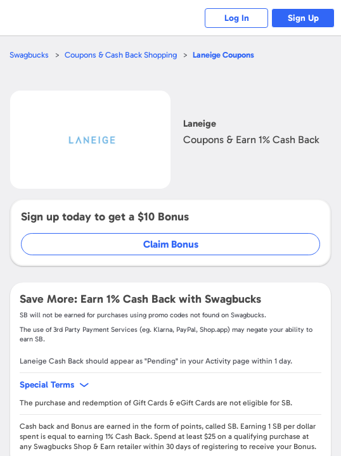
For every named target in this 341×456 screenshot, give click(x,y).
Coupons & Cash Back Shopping (121, 55)
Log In (236, 18)
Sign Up (303, 18)
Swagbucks (29, 55)
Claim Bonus (170, 244)
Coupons (223, 55)
